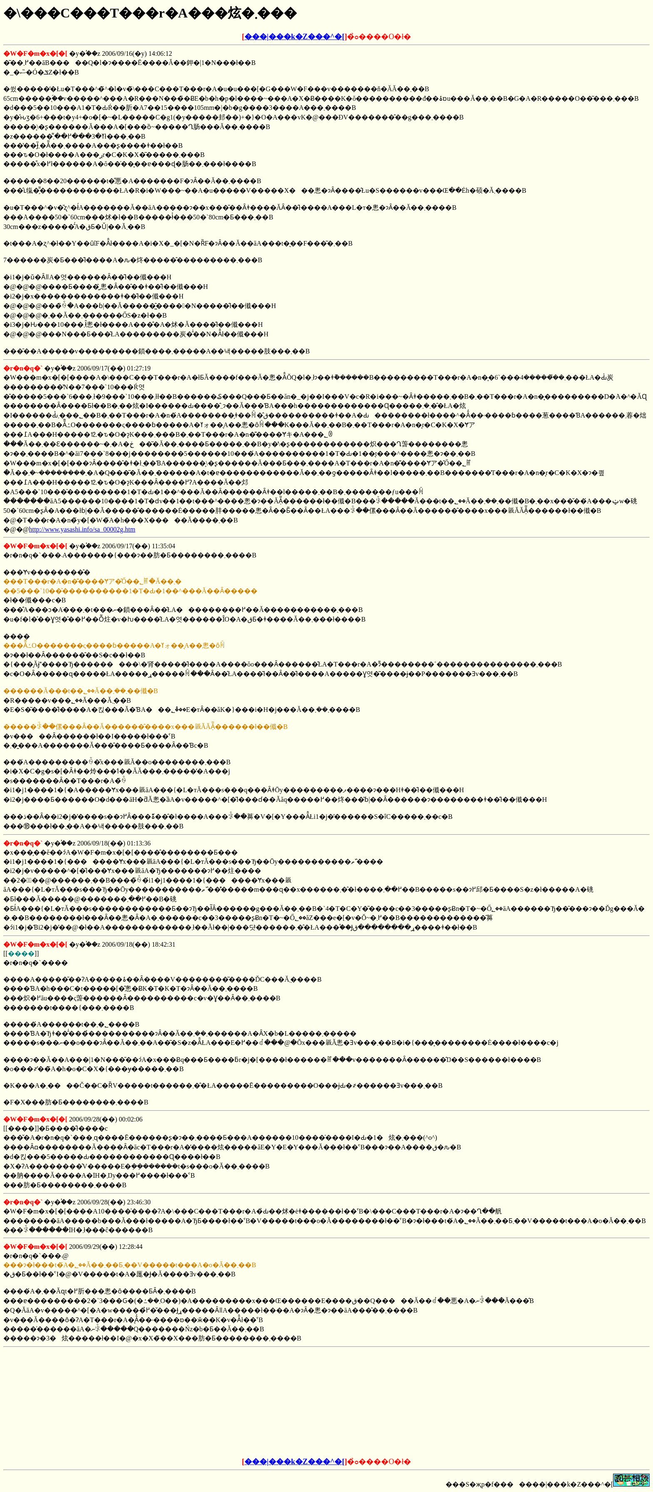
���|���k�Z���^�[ (294, 36)
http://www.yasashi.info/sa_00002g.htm (82, 529)
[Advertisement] (263, 1402)
